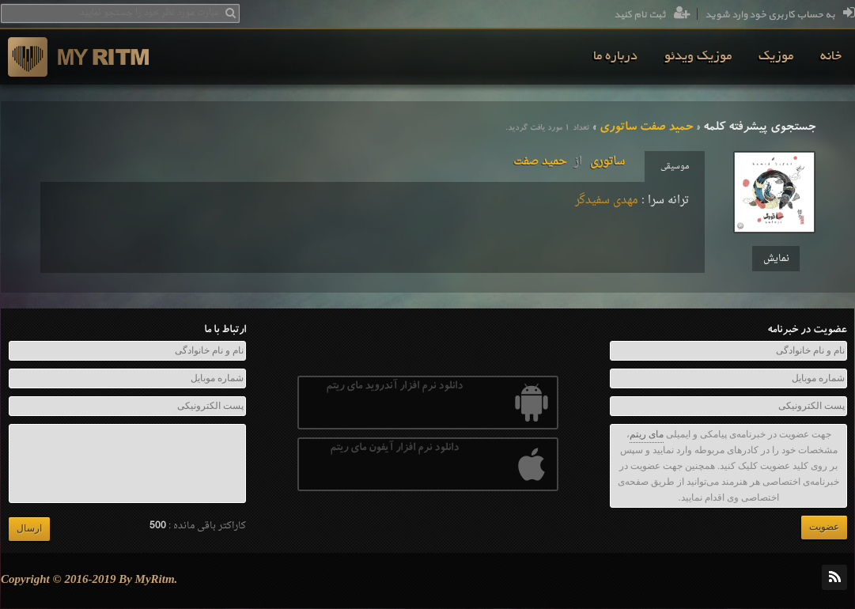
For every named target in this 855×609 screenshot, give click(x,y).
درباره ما (615, 57)
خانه (831, 57)
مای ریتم (647, 434)
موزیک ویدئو (698, 57)
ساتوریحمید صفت (569, 161)
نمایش (776, 258)
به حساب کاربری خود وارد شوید (780, 15)
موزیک (776, 57)
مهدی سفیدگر (606, 200)
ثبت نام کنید (652, 15)
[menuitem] (830, 57)
